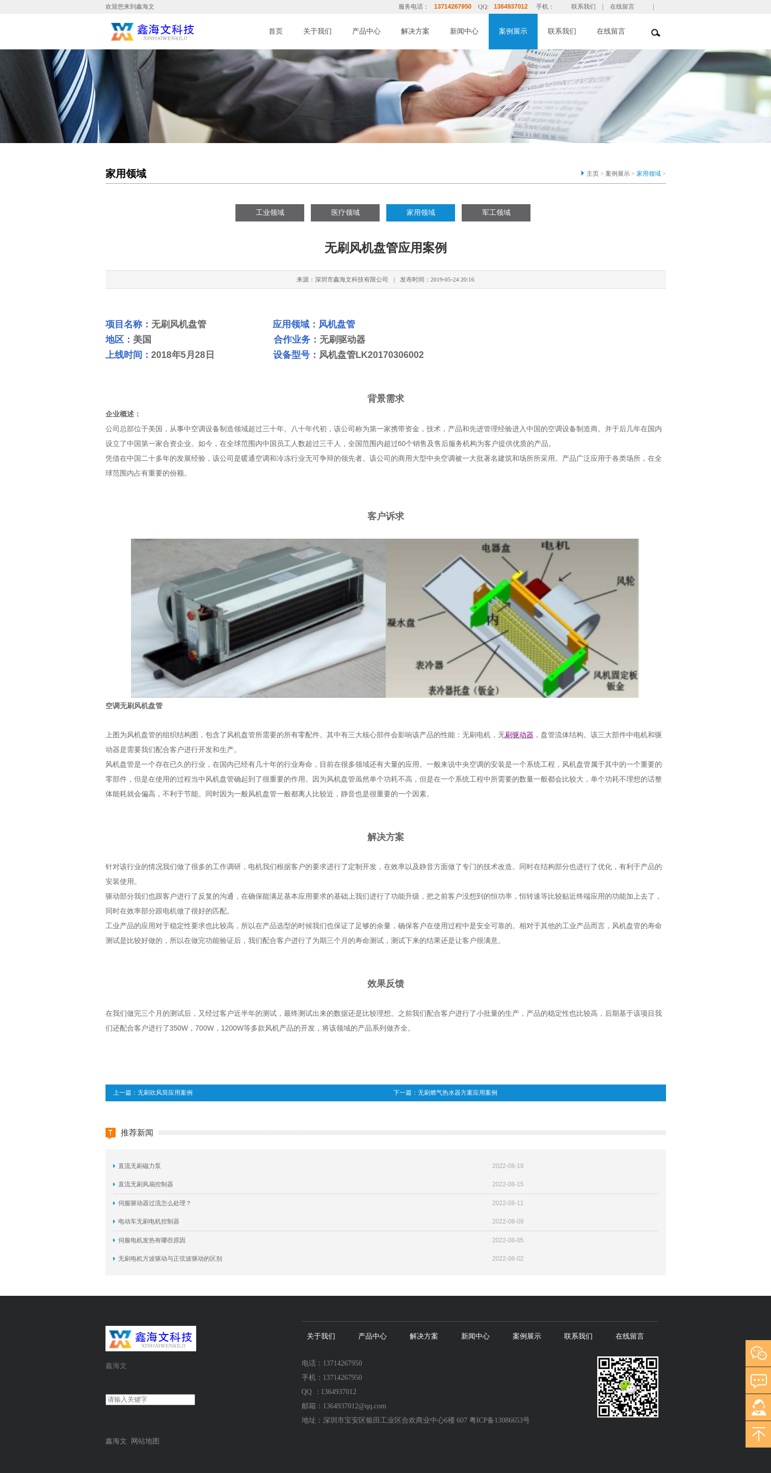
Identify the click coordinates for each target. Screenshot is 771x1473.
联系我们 (583, 6)
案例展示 (513, 31)
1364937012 (511, 6)
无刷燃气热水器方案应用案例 (457, 1092)
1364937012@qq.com (355, 1406)
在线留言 (622, 6)
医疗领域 (345, 212)
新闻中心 (464, 31)
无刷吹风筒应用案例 (165, 1092)
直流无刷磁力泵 (139, 1166)
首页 (276, 31)
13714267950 (452, 6)
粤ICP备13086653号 (499, 1420)
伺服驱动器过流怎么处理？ (155, 1203)
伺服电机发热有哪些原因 (151, 1240)
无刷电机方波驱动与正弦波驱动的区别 (170, 1258)
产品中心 (366, 31)
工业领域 (270, 212)
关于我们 (317, 31)
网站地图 (145, 1441)
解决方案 (415, 31)
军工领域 (496, 212)
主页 (593, 173)
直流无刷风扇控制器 (145, 1184)
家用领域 (648, 173)
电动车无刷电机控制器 (148, 1221)
